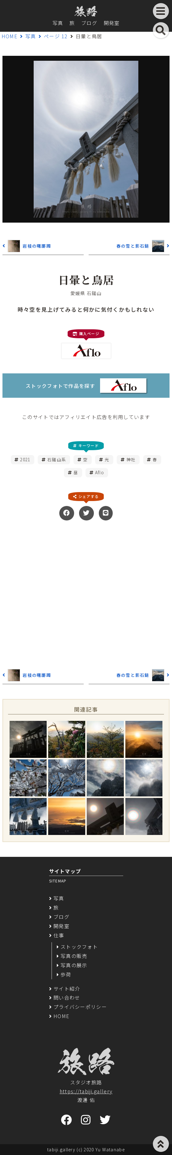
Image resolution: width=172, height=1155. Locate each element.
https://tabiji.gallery (86, 1091)
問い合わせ (66, 997)
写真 (57, 22)
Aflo (99, 472)
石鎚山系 (56, 459)
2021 (25, 459)
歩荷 (66, 974)
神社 (131, 459)
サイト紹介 (66, 988)
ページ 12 (56, 36)
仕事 (58, 935)
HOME (10, 36)
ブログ (89, 22)
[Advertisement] (86, 593)
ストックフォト (79, 946)
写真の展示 (74, 965)
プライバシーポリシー (80, 1006)
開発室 (112, 22)
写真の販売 (74, 956)
